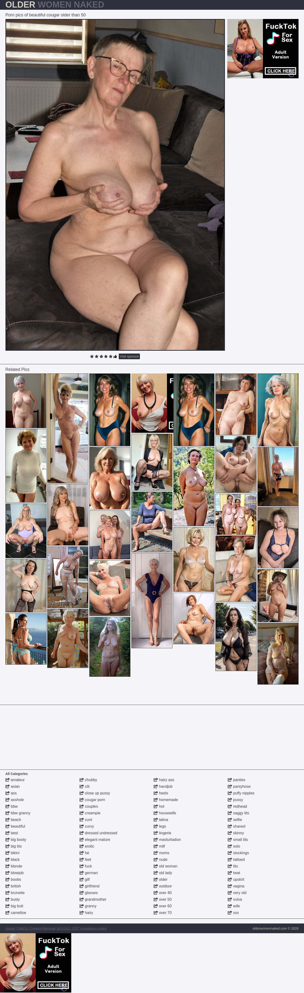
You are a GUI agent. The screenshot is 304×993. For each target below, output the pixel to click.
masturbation (167, 840)
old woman (165, 866)
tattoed (236, 860)
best (11, 833)
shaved (236, 826)
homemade (166, 800)
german (89, 873)
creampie (90, 813)
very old (237, 893)
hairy (86, 913)
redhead (237, 806)
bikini (12, 853)
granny (88, 906)
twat (234, 873)
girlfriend (90, 886)
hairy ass (164, 780)
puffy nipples (241, 793)
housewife (165, 813)
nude (160, 860)
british (13, 886)
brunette (15, 893)
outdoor (163, 886)
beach (13, 820)
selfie (235, 820)
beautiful (15, 826)
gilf (85, 879)
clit (85, 786)
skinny (236, 833)
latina (161, 820)
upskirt (236, 879)
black (12, 860)
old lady (163, 873)
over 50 (163, 899)
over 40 (163, 893)
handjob (163, 786)
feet (85, 860)
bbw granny (17, 813)
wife (234, 906)
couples (89, 806)
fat (84, 853)
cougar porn (92, 800)
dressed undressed (98, 833)
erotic (87, 846)
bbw (11, 806)
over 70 (163, 913)
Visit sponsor (129, 356)
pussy (235, 800)
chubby (88, 780)
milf (159, 846)
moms (161, 853)
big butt (14, 906)
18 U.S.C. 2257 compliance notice (82, 928)
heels (161, 793)
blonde (13, 866)
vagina (236, 886)
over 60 (163, 906)
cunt (86, 820)
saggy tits (238, 813)
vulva (235, 899)
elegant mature (95, 840)
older (160, 879)
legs (160, 826)
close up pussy (95, 793)
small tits (238, 840)
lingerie (162, 833)
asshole (14, 800)
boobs (13, 879)
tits (233, 866)
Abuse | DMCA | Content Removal (30, 928)
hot (159, 806)
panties (236, 780)
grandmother (93, 899)
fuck (86, 866)
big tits (13, 846)
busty (12, 899)
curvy (87, 826)
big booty (15, 840)
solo (234, 846)
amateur (15, 780)
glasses (89, 893)
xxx (233, 913)
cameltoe (15, 913)
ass (11, 793)
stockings (238, 853)
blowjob (14, 873)
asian (12, 786)
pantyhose (239, 786)
